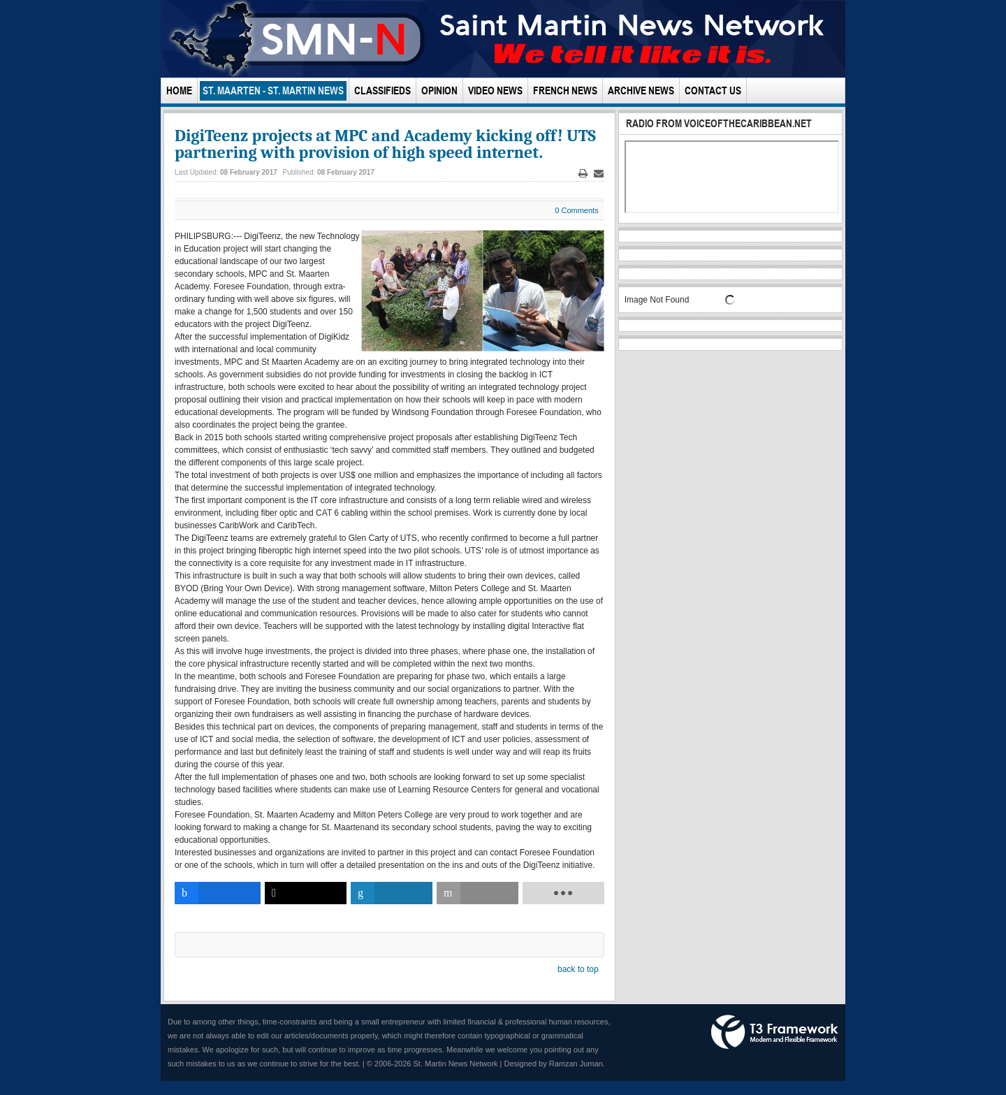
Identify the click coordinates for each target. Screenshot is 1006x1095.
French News (565, 90)
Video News (495, 90)
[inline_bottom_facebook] (218, 893)
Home (179, 90)
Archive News (641, 90)
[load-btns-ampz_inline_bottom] (563, 893)
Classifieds (382, 90)
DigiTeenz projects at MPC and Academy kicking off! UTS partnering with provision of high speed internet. (385, 144)
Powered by (774, 1032)
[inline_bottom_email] (477, 893)
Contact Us (713, 90)
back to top (578, 969)
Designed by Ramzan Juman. (554, 1063)
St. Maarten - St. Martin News (273, 90)
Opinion (439, 90)
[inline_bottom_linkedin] (391, 893)
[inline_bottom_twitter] (306, 893)
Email (598, 173)
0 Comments (576, 210)
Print (582, 173)
